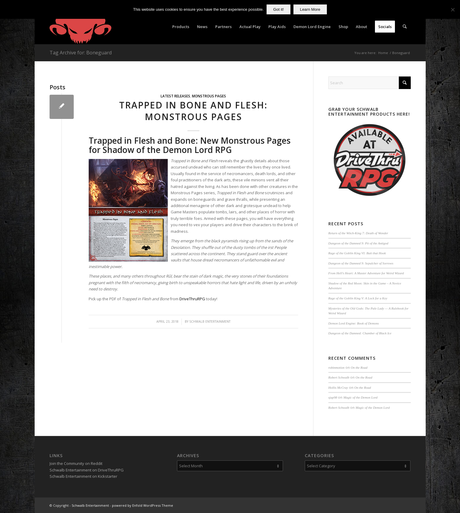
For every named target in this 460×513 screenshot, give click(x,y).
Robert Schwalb (338, 377)
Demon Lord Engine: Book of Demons (353, 323)
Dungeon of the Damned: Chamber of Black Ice (359, 333)
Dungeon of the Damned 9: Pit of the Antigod (358, 243)
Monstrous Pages (209, 96)
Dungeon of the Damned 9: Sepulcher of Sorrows (360, 263)
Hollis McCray (338, 387)
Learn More (310, 9)
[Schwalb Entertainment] (80, 26)
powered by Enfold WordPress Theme (142, 505)
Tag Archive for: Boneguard (81, 52)
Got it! (278, 9)
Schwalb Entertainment (209, 321)
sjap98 (332, 397)
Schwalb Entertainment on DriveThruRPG (87, 470)
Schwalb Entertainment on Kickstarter (83, 476)
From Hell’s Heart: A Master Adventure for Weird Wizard (366, 273)
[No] (453, 10)
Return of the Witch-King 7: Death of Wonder (358, 233)
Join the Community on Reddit (76, 463)
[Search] (404, 26)
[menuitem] (180, 26)
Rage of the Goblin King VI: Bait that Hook (357, 253)
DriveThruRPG (192, 298)
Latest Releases (175, 96)
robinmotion (336, 367)
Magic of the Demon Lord (360, 397)
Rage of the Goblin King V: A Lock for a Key (357, 298)
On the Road (359, 367)
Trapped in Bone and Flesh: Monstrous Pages (193, 111)
